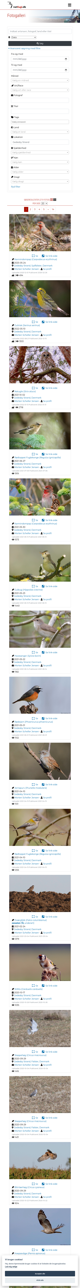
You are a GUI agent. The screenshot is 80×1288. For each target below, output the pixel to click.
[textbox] (40, 80)
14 (53, 209)
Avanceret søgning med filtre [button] (24, 48)
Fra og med (17, 54)
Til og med (16, 65)
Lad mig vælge (11, 1267)
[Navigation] (69, 5)
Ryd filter (15, 187)
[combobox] (40, 80)
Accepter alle (40, 1274)
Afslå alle (40, 1280)
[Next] (48, 209)
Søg (40, 43)
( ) (23, 923)
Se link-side (49, 256)
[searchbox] (40, 122)
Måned (14, 76)
